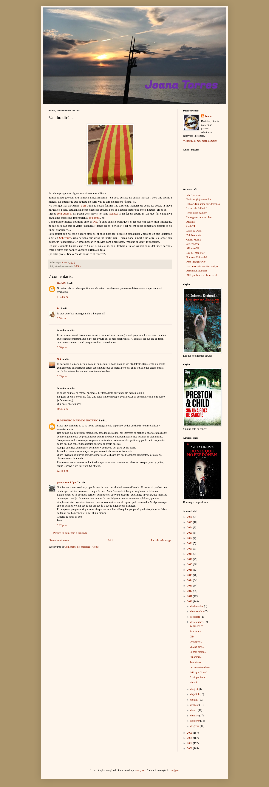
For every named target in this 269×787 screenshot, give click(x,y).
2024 (190, 527)
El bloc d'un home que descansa (203, 204)
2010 (190, 601)
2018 (190, 559)
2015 (190, 575)
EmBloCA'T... (197, 626)
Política (77, 266)
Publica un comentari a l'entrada (70, 533)
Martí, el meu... (194, 195)
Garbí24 (61, 283)
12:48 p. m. (63, 470)
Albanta (190, 221)
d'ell (83, 205)
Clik (192, 636)
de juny (194, 699)
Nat (59, 359)
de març (194, 715)
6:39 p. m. (62, 376)
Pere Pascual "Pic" (196, 261)
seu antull (94, 217)
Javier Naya (192, 244)
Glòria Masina (193, 239)
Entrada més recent (59, 540)
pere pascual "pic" (67, 482)
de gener (195, 726)
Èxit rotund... (196, 631)
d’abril (194, 710)
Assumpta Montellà (196, 270)
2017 (190, 564)
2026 (190, 517)
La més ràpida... (198, 652)
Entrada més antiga (161, 540)
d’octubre (195, 616)
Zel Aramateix (193, 235)
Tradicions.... (196, 662)
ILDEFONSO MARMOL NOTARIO (77, 420)
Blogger (174, 770)
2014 (190, 580)
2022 (190, 538)
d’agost (194, 689)
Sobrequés (65, 237)
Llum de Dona (194, 230)
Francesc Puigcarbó (196, 257)
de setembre (196, 622)
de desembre (197, 606)
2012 (190, 591)
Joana (208, 116)
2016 (190, 569)
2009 (190, 732)
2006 (190, 748)
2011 (190, 596)
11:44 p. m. (63, 297)
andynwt (141, 770)
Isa (58, 308)
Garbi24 (190, 226)
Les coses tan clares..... (202, 667)
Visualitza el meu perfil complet (200, 140)
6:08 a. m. (62, 318)
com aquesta (64, 213)
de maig (194, 705)
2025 (190, 522)
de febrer (195, 720)
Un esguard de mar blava (199, 217)
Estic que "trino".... (200, 672)
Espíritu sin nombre (196, 213)
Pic (95, 221)
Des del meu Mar (195, 253)
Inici (110, 540)
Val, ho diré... (197, 646)
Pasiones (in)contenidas (198, 199)
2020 (190, 548)
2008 (190, 738)
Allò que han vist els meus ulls (202, 275)
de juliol (195, 694)
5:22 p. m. (62, 525)
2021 (190, 543)
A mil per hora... (198, 677)
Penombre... (196, 657)
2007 (190, 743)
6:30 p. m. (62, 347)
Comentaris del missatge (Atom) (81, 546)
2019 (190, 553)
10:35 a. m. (62, 409)
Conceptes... (196, 641)
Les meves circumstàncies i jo (202, 266)
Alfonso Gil (192, 248)
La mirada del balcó (196, 208)
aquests (113, 213)
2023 (190, 532)
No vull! (194, 682)
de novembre (197, 611)
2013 (190, 585)
